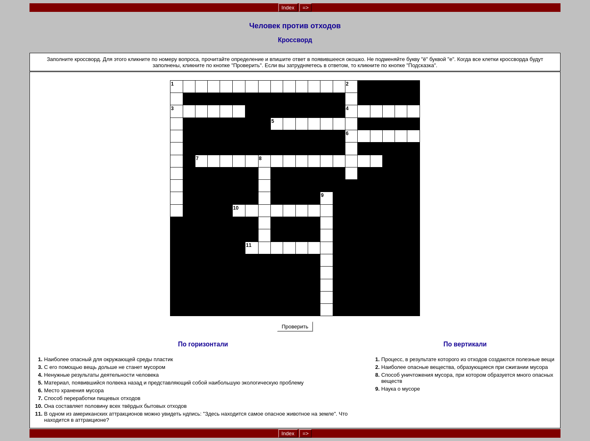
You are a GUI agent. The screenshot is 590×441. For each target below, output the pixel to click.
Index (288, 8)
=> (305, 8)
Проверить (295, 326)
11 (248, 245)
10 (235, 208)
